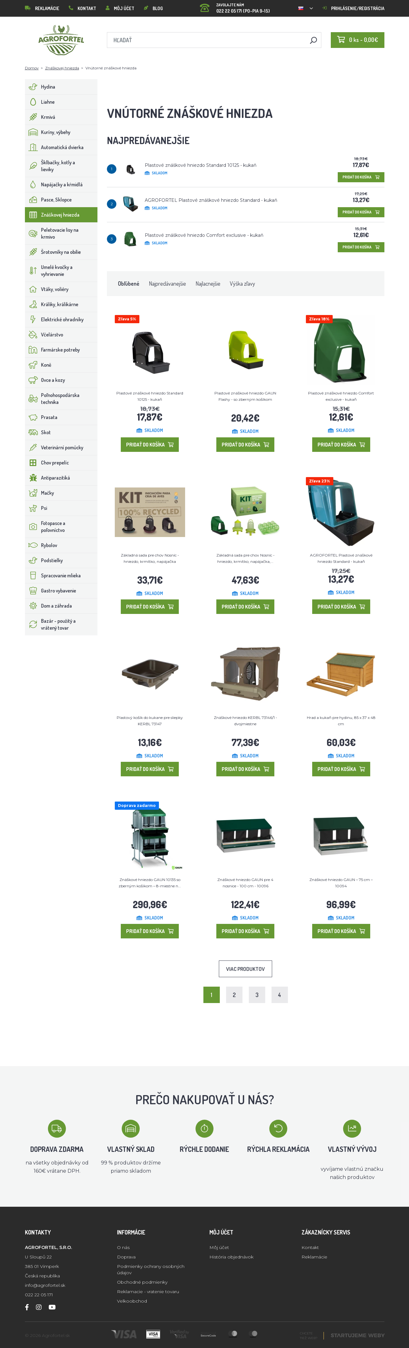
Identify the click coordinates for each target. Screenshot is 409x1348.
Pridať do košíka (361, 177)
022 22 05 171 (39, 1295)
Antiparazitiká (47, 477)
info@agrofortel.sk (45, 1285)
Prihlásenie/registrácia (353, 8)
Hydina (40, 86)
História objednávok (231, 1257)
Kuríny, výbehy (47, 132)
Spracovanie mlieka (53, 575)
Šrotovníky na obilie (53, 251)
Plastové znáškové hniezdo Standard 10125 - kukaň (200, 165)
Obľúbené (128, 283)
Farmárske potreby (52, 349)
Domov (32, 68)
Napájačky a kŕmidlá (54, 184)
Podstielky (44, 560)
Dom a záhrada (48, 605)
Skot (38, 432)
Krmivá (40, 117)
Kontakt (82, 8)
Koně (38, 364)
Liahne (40, 101)
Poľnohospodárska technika (52, 398)
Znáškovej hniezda (62, 68)
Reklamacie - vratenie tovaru (148, 1291)
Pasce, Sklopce (48, 199)
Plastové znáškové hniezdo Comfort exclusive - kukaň (204, 235)
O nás (123, 1247)
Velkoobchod (132, 1301)
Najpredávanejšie (167, 283)
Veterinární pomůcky (54, 447)
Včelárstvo (44, 334)
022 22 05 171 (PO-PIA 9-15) (235, 6)
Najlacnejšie (208, 283)
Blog (153, 8)
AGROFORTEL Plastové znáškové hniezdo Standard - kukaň (211, 200)
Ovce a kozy (45, 379)
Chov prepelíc (47, 462)
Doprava (126, 1257)
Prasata (41, 417)
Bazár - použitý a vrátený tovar (50, 624)
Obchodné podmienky (142, 1282)
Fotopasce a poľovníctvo (45, 526)
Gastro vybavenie (50, 590)
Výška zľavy (242, 283)
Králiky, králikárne (51, 304)
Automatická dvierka (54, 147)
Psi (36, 508)
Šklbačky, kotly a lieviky (50, 165)
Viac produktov (245, 969)
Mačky (39, 492)
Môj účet (120, 8)
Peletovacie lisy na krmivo (52, 233)
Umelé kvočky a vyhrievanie (49, 270)
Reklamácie (42, 8)
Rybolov (41, 545)
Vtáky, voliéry (46, 289)
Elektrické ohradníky (54, 319)
